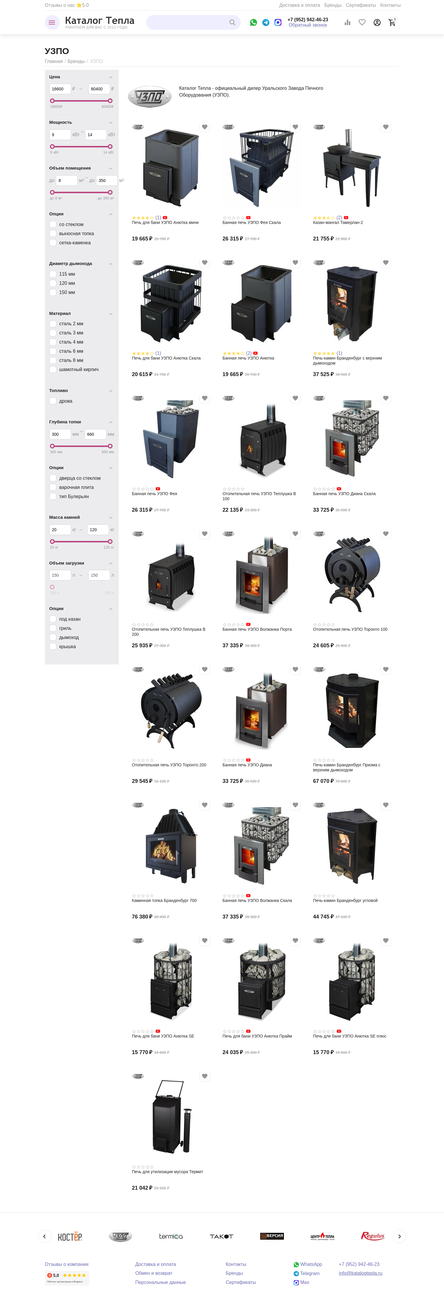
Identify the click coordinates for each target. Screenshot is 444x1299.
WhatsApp (308, 1264)
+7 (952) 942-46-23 (307, 19)
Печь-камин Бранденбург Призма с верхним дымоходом (346, 767)
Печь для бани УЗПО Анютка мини (165, 222)
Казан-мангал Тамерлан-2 (338, 222)
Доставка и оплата (299, 5)
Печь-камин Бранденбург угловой (345, 900)
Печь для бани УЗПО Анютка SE (163, 1036)
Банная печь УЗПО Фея (154, 493)
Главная (54, 61)
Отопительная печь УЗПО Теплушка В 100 (259, 496)
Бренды (332, 5)
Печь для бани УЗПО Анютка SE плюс (349, 1036)
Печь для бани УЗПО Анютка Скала (166, 358)
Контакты (390, 5)
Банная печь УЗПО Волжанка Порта (257, 629)
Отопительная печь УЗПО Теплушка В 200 (169, 632)
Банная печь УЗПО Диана (247, 765)
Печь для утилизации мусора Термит (167, 1171)
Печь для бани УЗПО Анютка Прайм (257, 1036)
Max (301, 1282)
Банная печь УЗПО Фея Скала (251, 222)
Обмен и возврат (154, 1273)
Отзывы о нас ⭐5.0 (67, 5)
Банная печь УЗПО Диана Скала (344, 493)
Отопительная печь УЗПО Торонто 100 (350, 629)
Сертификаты (361, 5)
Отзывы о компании (67, 1264)
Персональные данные (160, 1282)
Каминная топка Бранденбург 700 (164, 900)
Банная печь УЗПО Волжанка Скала (257, 900)
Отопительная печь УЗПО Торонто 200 (169, 765)
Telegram (307, 1273)
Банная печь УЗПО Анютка (248, 358)
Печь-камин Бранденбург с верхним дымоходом (347, 360)
